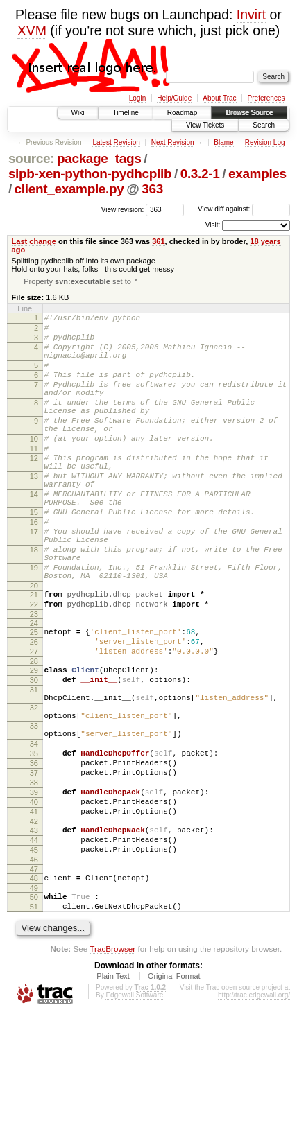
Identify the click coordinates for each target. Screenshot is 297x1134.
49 (34, 1004)
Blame (223, 142)
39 (34, 891)
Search (264, 125)
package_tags (99, 158)
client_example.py (69, 189)
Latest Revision (115, 142)
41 (34, 915)
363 (152, 189)
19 (34, 625)
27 (34, 721)
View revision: (122, 209)
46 (34, 971)
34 (34, 832)
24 (34, 689)
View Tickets (205, 125)
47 (34, 983)
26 (34, 710)
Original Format (174, 1096)
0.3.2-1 (200, 173)
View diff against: (244, 209)
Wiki (78, 112)
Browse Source (249, 112)
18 (34, 603)
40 (34, 903)
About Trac (219, 98)
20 (34, 647)
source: (31, 158)
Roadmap (182, 112)
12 (34, 491)
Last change (34, 241)
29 (34, 742)
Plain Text (113, 1096)
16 (34, 569)
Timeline (125, 112)
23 (34, 680)
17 (34, 581)
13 (34, 513)
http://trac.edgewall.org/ (254, 1115)
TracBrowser (112, 1068)
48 (34, 992)
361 (158, 241)
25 (34, 698)
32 (34, 788)
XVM (31, 30)
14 (34, 535)
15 (34, 557)
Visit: (213, 225)
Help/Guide (174, 98)
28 (34, 733)
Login (137, 98)
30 (34, 754)
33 (34, 810)
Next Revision (172, 142)
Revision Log (265, 142)
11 (34, 479)
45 (34, 959)
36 (34, 856)
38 (34, 879)
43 (34, 936)
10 (34, 467)
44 (34, 947)
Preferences (266, 98)
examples (257, 173)
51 (34, 1024)
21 (34, 656)
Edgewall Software (134, 1115)
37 (34, 868)
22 (34, 668)
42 (34, 927)
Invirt (251, 14)
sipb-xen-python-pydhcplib (89, 173)
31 (34, 766)
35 (34, 844)
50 (34, 1013)
